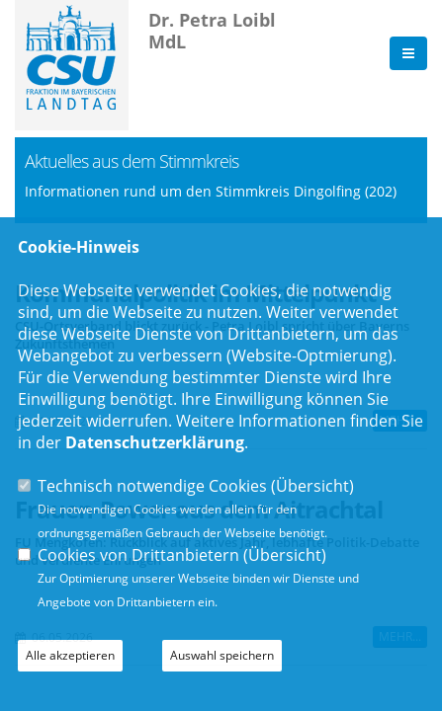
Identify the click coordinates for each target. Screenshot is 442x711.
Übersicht (312, 486)
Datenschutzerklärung (154, 442)
